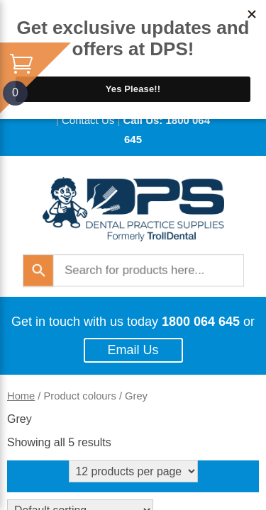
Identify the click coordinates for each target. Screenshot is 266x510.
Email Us (132, 350)
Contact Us (88, 120)
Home (21, 396)
